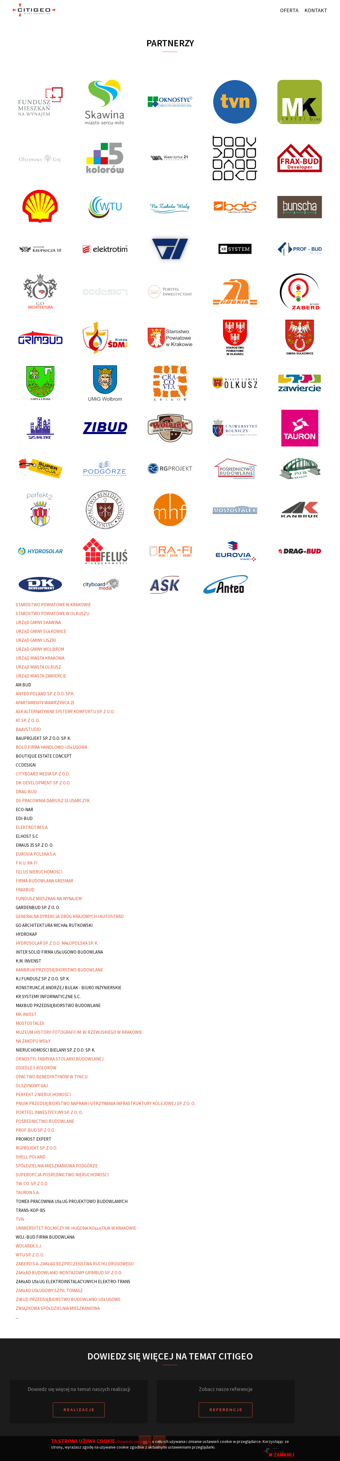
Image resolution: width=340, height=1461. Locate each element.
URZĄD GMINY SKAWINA (38, 622)
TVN (20, 1219)
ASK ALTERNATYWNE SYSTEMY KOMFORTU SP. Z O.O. (65, 711)
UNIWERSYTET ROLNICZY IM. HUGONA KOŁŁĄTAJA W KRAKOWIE (76, 1228)
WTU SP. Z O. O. (30, 1255)
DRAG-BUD (26, 791)
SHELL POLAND (30, 1157)
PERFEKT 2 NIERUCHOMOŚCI (43, 1094)
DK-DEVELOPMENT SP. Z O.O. (43, 783)
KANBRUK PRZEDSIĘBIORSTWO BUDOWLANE (59, 970)
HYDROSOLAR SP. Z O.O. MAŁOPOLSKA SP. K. (57, 943)
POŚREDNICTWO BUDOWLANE (45, 1121)
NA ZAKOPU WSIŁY (33, 1041)
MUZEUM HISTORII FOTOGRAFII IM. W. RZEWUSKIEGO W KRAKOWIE (79, 1032)
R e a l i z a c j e (78, 1410)
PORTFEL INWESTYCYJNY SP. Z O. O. (49, 1112)
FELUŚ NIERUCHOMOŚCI (39, 872)
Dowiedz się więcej (134, 1441)
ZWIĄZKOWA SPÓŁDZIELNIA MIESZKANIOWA (58, 1308)
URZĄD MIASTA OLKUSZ (38, 667)
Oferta (289, 10)
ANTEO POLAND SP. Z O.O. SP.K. (45, 694)
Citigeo (32, 10)
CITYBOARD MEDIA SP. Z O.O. (43, 774)
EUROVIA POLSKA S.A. (36, 854)
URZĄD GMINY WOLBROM (40, 649)
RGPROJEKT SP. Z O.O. (36, 1148)
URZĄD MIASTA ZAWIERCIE (41, 676)
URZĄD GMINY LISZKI (36, 640)
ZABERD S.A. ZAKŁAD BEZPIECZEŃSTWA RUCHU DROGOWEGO (75, 1264)
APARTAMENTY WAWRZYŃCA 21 (45, 702)
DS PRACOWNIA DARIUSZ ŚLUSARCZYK (53, 800)
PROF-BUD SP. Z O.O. (35, 1130)
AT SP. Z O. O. (28, 720)
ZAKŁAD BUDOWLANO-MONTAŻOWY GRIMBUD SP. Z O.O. (69, 1272)
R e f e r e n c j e (225, 1410)
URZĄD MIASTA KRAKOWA (40, 658)
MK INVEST (26, 1014)
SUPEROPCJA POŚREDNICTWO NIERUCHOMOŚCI (62, 1174)
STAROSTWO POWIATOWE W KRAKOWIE (53, 604)
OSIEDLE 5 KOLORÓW (36, 1068)
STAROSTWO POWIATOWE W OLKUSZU (52, 613)
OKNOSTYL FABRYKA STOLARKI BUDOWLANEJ (60, 1059)
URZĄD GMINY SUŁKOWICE (41, 631)
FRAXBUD (25, 889)
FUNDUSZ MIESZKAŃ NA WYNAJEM (49, 898)
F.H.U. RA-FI (26, 863)
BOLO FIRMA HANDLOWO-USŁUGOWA (51, 747)
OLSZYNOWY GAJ (32, 1085)
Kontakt (315, 10)
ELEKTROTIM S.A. (32, 827)
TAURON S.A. (27, 1192)
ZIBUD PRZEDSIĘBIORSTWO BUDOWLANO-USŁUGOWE (68, 1299)
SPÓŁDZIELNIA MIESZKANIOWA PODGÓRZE (57, 1166)
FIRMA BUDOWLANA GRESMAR (44, 881)
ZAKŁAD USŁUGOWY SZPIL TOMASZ (49, 1290)
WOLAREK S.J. (29, 1246)
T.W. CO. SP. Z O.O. (32, 1183)
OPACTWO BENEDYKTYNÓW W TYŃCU (52, 1076)
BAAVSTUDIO (28, 729)
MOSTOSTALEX (30, 1023)
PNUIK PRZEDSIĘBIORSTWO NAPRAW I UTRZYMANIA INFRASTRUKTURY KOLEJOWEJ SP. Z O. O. (105, 1103)
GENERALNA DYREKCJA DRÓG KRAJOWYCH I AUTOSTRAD (70, 916)
